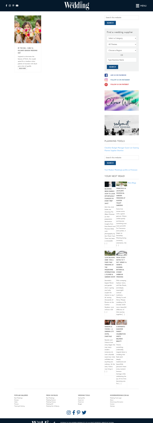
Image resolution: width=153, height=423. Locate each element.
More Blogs (132, 180)
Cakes (16, 399)
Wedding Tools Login (116, 394)
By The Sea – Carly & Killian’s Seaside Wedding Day (27, 47)
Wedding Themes (51, 399)
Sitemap (112, 403)
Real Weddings (18, 394)
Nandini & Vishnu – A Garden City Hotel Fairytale (109, 328)
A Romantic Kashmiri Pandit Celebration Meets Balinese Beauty (121, 331)
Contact (112, 401)
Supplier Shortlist (117, 147)
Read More (22, 65)
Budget (80, 401)
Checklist (108, 145)
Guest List (129, 145)
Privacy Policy (71, 421)
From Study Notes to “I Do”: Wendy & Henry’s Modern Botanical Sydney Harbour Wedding (121, 264)
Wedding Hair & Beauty (52, 403)
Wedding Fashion (51, 397)
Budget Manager (118, 145)
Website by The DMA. (107, 419)
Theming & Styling (19, 403)
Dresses (16, 397)
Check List (81, 399)
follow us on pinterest (119, 81)
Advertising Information (116, 399)
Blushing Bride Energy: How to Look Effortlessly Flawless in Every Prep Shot (110, 193)
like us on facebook (118, 72)
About (111, 397)
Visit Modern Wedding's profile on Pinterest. (121, 167)
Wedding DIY (49, 401)
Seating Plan (81, 394)
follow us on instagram (120, 77)
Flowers (16, 401)
